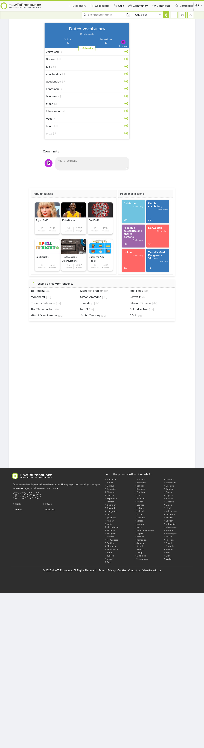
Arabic (109, 482)
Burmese (139, 489)
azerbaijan (170, 482)
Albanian (139, 479)
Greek (168, 504)
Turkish (109, 555)
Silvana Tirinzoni (140, 303)
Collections (99, 5)
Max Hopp (136, 290)
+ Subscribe (87, 48)
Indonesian (170, 511)
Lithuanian (170, 524)
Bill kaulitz (38, 290)
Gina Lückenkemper (44, 315)
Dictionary (76, 5)
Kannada (139, 517)
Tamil (108, 552)
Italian (138, 514)
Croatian (139, 492)
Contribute (161, 5)
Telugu (138, 552)
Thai (167, 552)
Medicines (49, 509)
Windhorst (38, 297)
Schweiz (135, 297)
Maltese (110, 530)
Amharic (169, 479)
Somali (138, 546)
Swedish (169, 549)
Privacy (111, 570)
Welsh (168, 559)
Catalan (168, 489)
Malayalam (170, 527)
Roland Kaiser (139, 309)
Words (17, 504)
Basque (109, 485)
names (17, 509)
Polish (168, 536)
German (139, 504)
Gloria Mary (123, 44)
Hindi (167, 508)
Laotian (168, 520)
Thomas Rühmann (43, 303)
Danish (109, 495)
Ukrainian (140, 555)
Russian (169, 539)
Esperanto (111, 498)
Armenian (140, 482)
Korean (139, 520)
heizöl (84, 309)
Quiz (118, 5)
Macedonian (112, 527)
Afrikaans (110, 479)
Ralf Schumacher (42, 309)
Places (47, 504)
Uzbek (109, 559)
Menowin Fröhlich (91, 290)
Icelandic (139, 511)
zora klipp (86, 303)
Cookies (121, 570)
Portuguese (111, 539)
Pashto (109, 536)
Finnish (109, 501)
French (138, 501)
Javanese (110, 517)
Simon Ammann (90, 297)
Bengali (139, 485)
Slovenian (110, 546)
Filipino (168, 498)
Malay (138, 527)
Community (137, 5)
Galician (169, 501)
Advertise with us (151, 570)
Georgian (110, 504)
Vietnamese (141, 559)
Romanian (140, 539)
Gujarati (110, 508)
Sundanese (111, 549)
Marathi (168, 530)
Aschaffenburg (90, 315)
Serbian (109, 543)
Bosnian (169, 485)
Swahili (139, 549)
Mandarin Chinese (144, 530)
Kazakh (168, 517)
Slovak (168, 543)
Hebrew (139, 508)
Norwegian (170, 533)
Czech (168, 492)
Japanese (169, 514)
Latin (108, 524)
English (168, 495)
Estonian (139, 498)
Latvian (139, 524)
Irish (108, 514)
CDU (133, 315)
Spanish (169, 546)
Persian (139, 536)
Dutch (138, 495)
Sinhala (139, 543)
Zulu (108, 562)
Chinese (110, 492)
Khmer (109, 520)
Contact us (134, 570)
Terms (102, 570)
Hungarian (111, 511)
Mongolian (111, 533)
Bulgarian (110, 489)
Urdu (167, 555)
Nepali (138, 533)
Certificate (183, 5)
